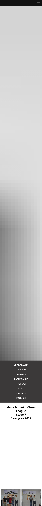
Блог (21, 388)
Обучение (21, 374)
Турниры (21, 369)
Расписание (21, 379)
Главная (21, 398)
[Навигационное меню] (38, 3)
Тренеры (21, 384)
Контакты (21, 393)
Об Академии (21, 365)
